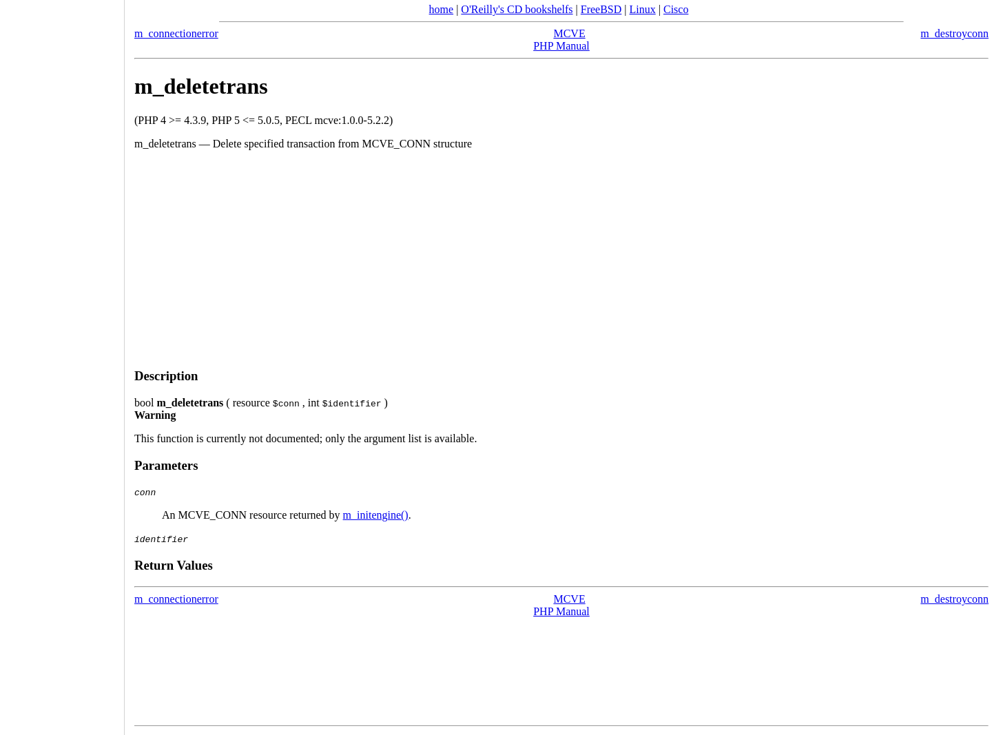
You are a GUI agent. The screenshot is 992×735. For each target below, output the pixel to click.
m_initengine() (376, 515)
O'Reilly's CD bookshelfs (516, 9)
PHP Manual (561, 46)
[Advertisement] (561, 259)
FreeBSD (601, 9)
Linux (643, 9)
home (441, 9)
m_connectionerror (176, 33)
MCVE (569, 33)
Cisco (675, 9)
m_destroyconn (954, 33)
